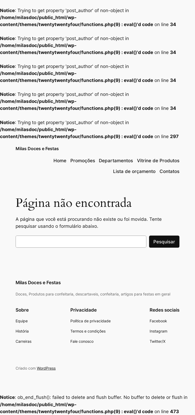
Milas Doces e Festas (37, 148)
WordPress (46, 368)
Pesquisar (164, 241)
